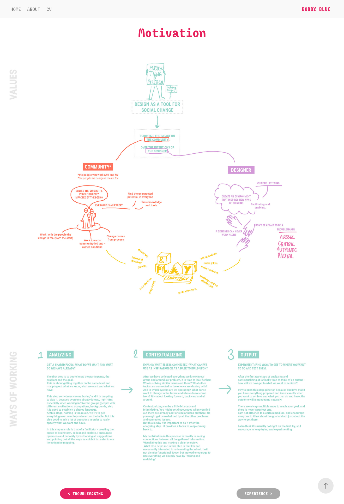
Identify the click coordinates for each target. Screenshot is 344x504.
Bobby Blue (316, 9)
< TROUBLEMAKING (85, 493)
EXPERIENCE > (258, 493)
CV (49, 9)
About (33, 9)
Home (15, 9)
